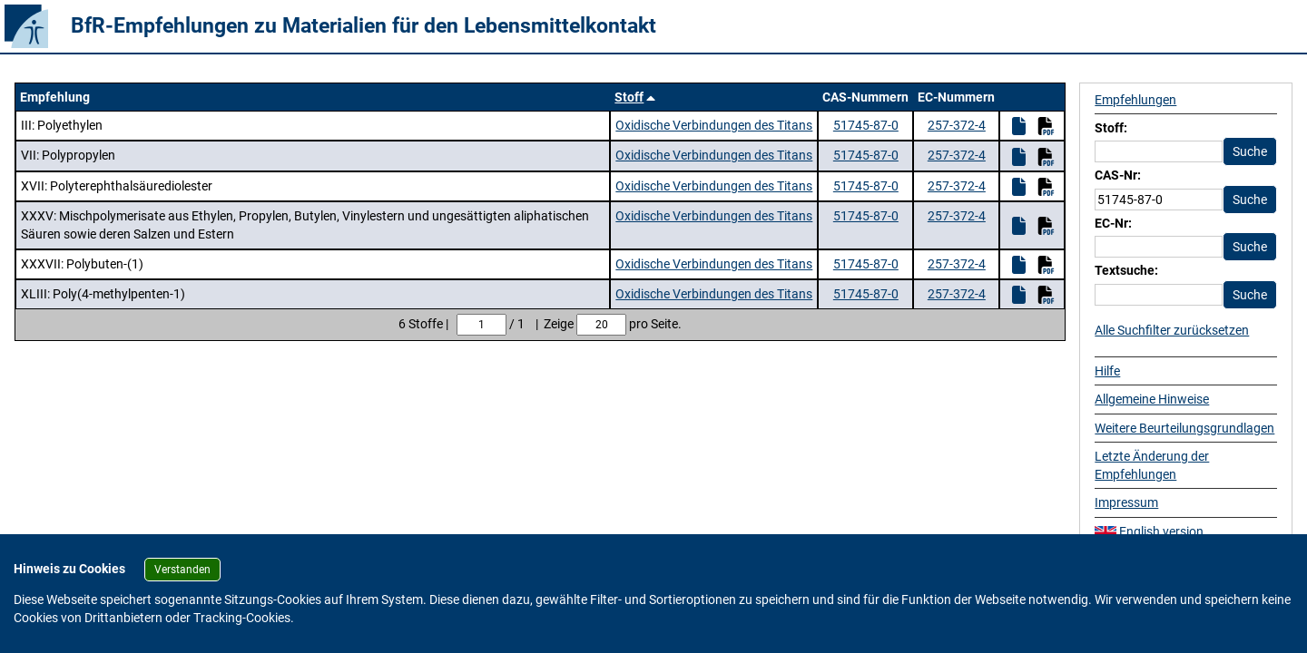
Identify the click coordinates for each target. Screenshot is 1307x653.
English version (1149, 531)
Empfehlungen (1135, 100)
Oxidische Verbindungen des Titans (713, 125)
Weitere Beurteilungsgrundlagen (1184, 428)
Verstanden (182, 569)
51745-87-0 (866, 125)
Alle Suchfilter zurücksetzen (1172, 330)
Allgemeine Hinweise (1152, 399)
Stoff (629, 97)
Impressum (1126, 502)
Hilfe (1107, 371)
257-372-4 (957, 125)
